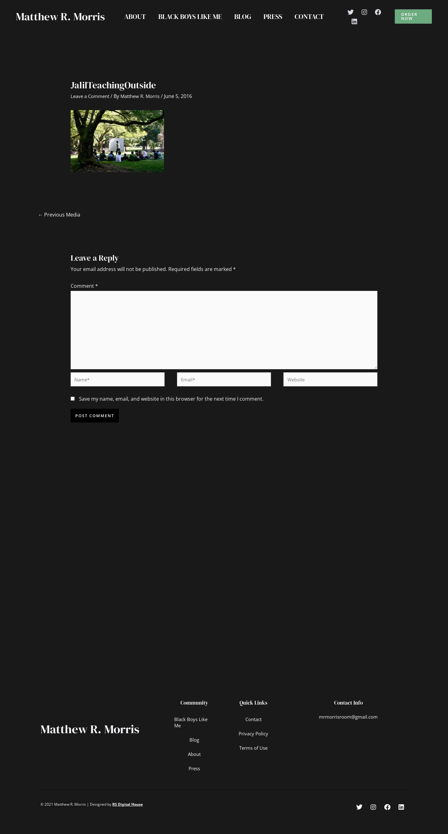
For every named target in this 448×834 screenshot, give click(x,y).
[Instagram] (367, 19)
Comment (84, 299)
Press (274, 23)
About (132, 23)
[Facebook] (381, 19)
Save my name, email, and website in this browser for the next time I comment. (171, 416)
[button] (414, 23)
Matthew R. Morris (43, 23)
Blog (242, 23)
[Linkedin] (357, 28)
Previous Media (59, 227)
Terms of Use (253, 765)
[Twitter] (354, 19)
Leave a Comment (92, 109)
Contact (311, 23)
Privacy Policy (253, 751)
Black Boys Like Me (189, 23)
